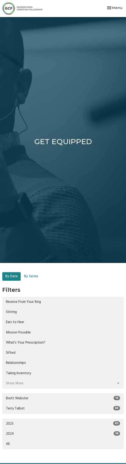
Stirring (11, 312)
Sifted (10, 353)
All (8, 444)
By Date (11, 276)
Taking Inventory (18, 373)
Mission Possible (18, 332)
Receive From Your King (23, 302)
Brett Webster (63, 398)
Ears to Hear (15, 322)
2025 (63, 423)
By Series (31, 276)
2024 (63, 434)
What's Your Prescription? (25, 342)
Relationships (16, 363)
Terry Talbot (63, 408)
